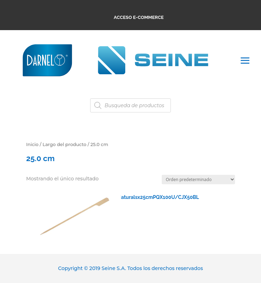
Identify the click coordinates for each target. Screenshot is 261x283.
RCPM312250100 (73, 200)
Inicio (32, 144)
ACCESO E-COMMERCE (138, 17)
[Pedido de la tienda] (198, 179)
